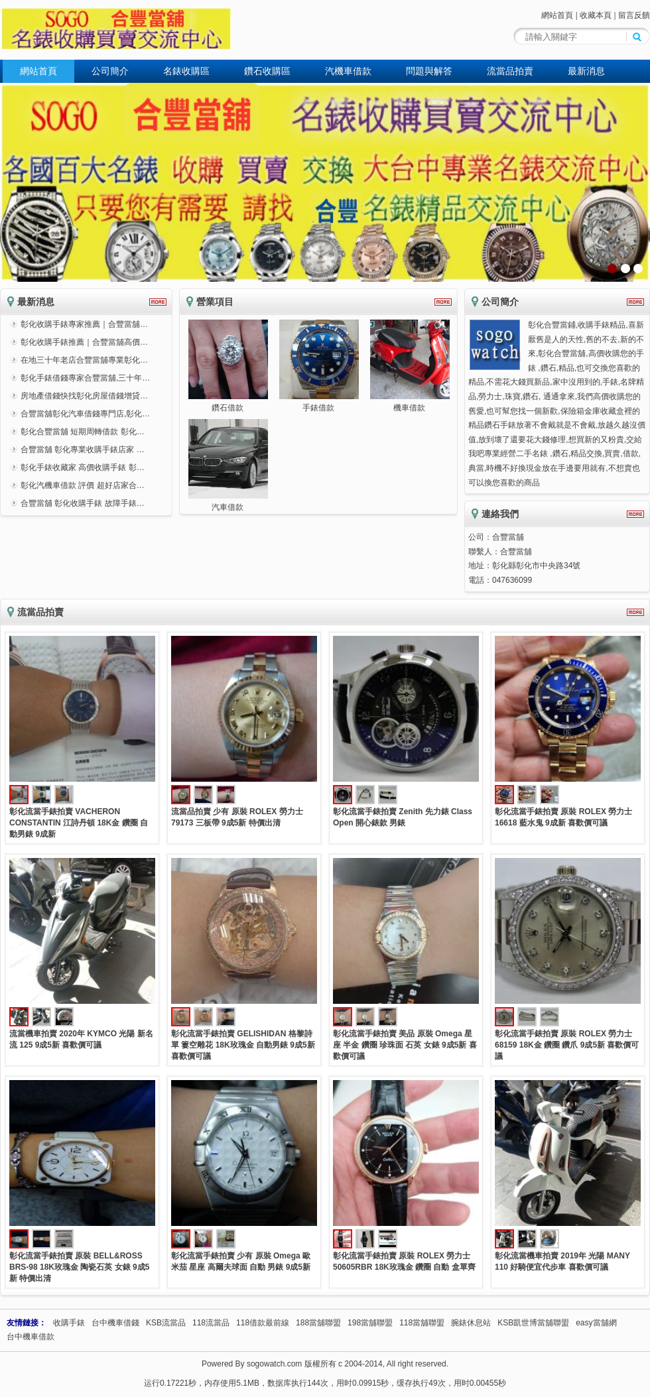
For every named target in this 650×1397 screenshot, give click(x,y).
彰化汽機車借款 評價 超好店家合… (83, 485)
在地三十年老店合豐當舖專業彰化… (84, 360)
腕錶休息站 (471, 1322)
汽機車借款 (348, 71)
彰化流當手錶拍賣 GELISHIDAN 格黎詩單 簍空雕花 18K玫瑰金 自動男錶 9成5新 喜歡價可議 (243, 1045)
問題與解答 (429, 71)
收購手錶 (69, 1322)
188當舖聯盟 (318, 1322)
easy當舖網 (596, 1322)
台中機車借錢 (115, 1322)
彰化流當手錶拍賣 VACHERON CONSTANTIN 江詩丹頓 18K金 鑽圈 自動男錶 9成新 (78, 823)
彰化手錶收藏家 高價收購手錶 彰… (83, 467)
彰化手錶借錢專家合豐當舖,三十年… (85, 378)
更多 (157, 302)
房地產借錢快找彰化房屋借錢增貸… (84, 395)
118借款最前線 (262, 1322)
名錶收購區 (186, 71)
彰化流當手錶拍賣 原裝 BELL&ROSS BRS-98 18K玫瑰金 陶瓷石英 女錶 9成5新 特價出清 (79, 1267)
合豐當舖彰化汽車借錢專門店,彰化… (85, 413)
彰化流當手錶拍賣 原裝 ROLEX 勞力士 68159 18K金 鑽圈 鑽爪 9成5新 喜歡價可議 (567, 1045)
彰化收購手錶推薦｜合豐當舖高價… (84, 342)
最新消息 (586, 71)
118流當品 (210, 1322)
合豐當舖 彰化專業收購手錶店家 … (83, 449)
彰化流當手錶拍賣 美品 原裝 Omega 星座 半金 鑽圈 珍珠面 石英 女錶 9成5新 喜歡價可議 (405, 1045)
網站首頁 (557, 15)
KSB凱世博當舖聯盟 (533, 1322)
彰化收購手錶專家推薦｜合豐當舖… (84, 324)
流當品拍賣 (510, 71)
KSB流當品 (166, 1322)
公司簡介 (110, 71)
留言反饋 (634, 15)
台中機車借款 (30, 1336)
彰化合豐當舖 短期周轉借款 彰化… (83, 431)
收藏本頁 (596, 15)
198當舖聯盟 (370, 1322)
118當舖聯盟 (421, 1322)
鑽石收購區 (267, 71)
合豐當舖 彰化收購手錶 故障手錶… (83, 503)
